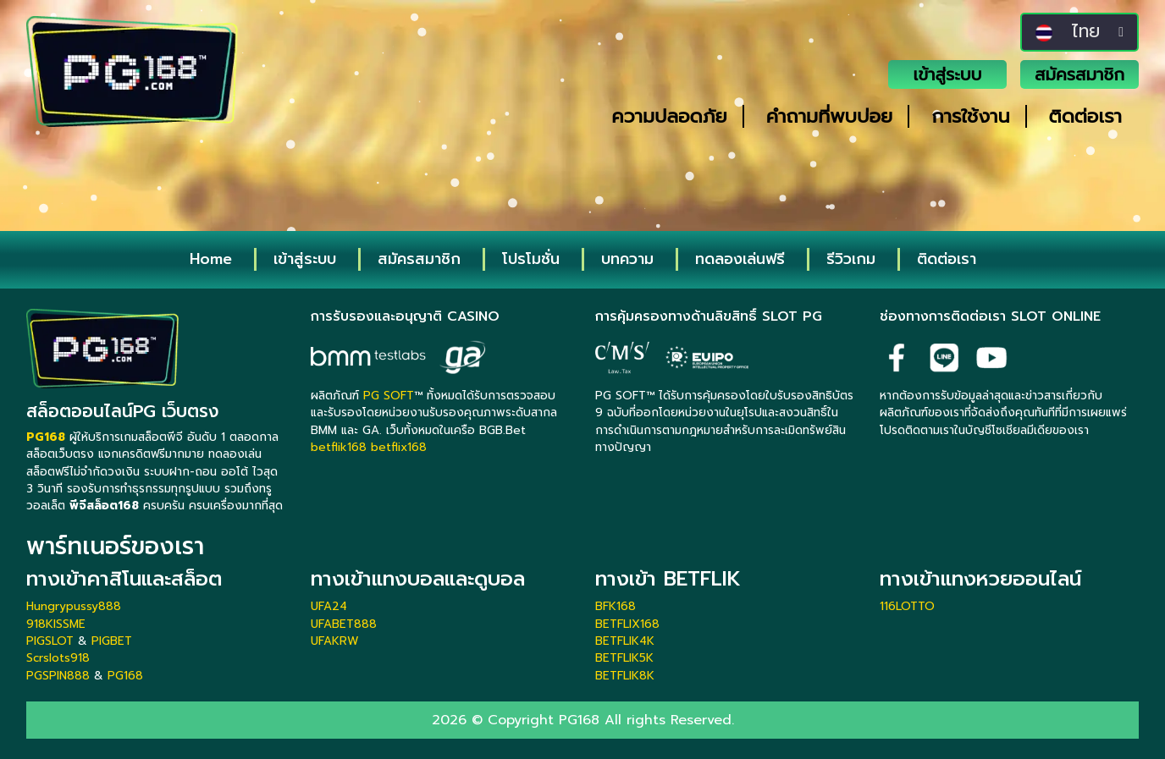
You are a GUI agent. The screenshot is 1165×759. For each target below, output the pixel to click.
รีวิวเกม (850, 259)
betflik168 (339, 447)
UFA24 (329, 606)
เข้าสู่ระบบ (948, 74)
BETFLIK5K (624, 658)
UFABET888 (344, 624)
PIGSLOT (50, 641)
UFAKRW (335, 641)
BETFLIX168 (627, 624)
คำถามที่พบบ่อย (829, 116)
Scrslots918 (58, 658)
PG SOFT (388, 395)
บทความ (627, 259)
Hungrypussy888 (73, 606)
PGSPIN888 (58, 676)
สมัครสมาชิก (1079, 74)
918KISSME (56, 624)
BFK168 (615, 606)
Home (211, 259)
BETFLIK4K (624, 641)
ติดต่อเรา (1085, 116)
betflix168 (399, 447)
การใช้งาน (970, 116)
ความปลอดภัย (668, 116)
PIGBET (111, 641)
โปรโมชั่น (531, 259)
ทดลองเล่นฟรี (740, 259)
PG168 (125, 676)
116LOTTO (907, 606)
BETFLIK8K (624, 676)
